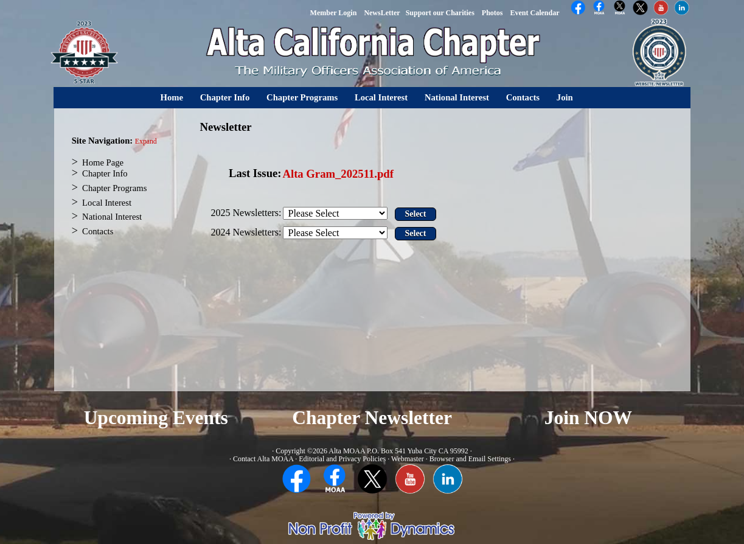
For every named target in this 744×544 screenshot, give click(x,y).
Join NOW (588, 417)
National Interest (457, 97)
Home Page (102, 162)
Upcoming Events (156, 417)
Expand (146, 141)
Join (565, 97)
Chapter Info (225, 97)
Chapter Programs (302, 97)
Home (172, 97)
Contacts (523, 97)
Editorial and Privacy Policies (342, 459)
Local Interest (381, 97)
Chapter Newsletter (372, 417)
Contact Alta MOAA (263, 459)
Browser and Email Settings (470, 459)
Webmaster (407, 459)
